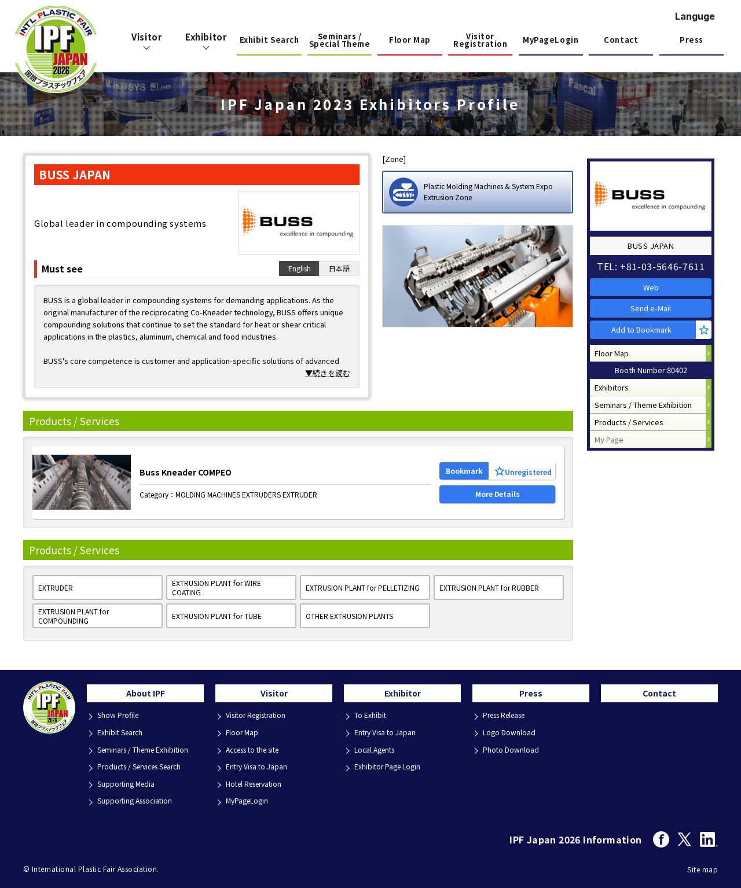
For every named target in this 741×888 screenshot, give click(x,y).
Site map (702, 866)
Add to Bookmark (647, 339)
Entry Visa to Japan (259, 767)
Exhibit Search (269, 39)
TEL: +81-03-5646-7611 (654, 261)
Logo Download (511, 735)
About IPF (145, 696)
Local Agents (378, 751)
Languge (695, 16)
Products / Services (632, 452)
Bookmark (464, 467)
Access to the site (258, 751)
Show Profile (120, 720)
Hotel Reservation (258, 782)
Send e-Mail (654, 312)
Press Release (509, 720)
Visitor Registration (480, 40)
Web (654, 284)
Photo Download (512, 751)
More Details (497, 497)
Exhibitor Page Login (390, 767)
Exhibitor (402, 696)
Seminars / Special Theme (339, 40)
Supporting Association (138, 798)
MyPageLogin (550, 39)
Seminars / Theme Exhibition (646, 430)
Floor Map (410, 39)
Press (691, 39)
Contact (621, 39)
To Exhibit (371, 720)
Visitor (274, 696)
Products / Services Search (145, 767)
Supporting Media (129, 782)
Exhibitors (615, 408)
